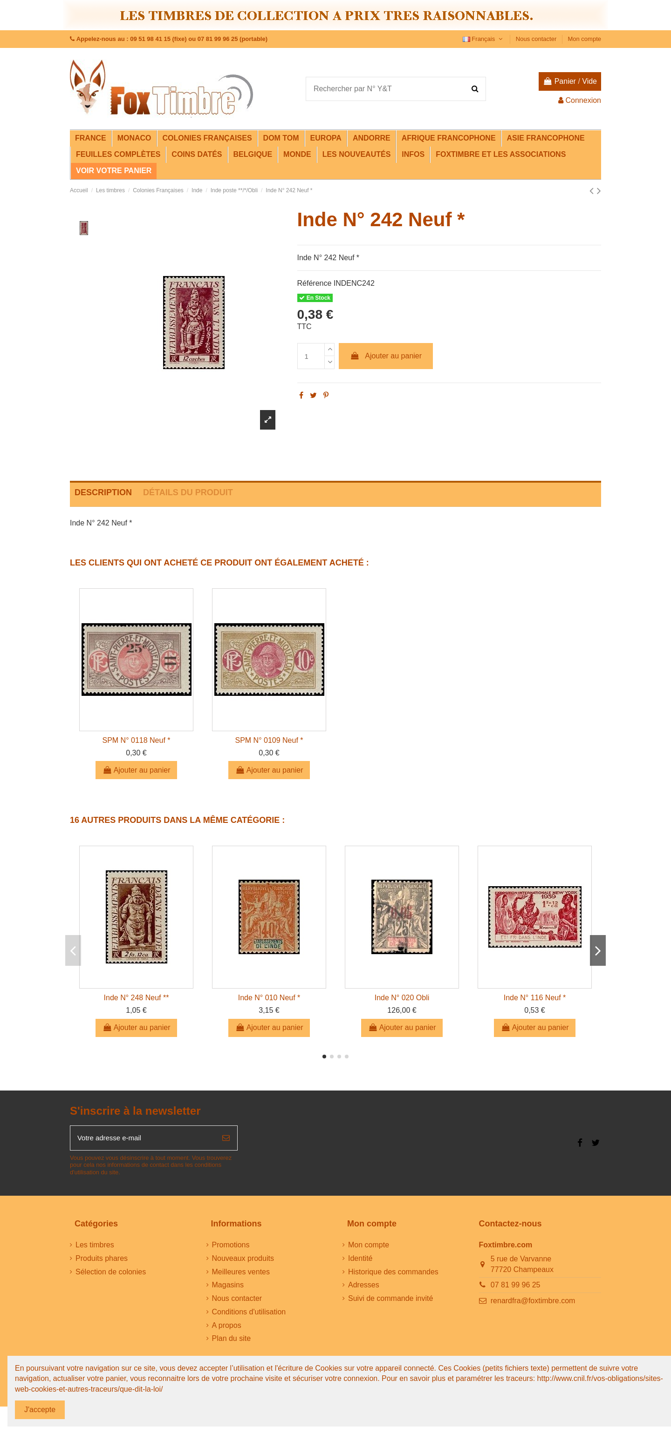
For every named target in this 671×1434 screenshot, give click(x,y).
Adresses (363, 1287)
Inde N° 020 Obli (402, 998)
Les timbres (94, 1247)
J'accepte (39, 1410)
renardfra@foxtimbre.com (533, 1302)
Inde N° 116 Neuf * (535, 998)
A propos (226, 1327)
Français (484, 38)
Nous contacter (537, 38)
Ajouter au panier (386, 356)
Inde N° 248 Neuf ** (136, 998)
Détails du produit (188, 492)
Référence (314, 283)
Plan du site (231, 1340)
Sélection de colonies (110, 1273)
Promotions (231, 1247)
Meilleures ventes (241, 1273)
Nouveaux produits (243, 1260)
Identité (360, 1260)
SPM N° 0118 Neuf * (136, 740)
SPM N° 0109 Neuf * (269, 740)
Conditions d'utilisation (249, 1314)
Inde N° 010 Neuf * (269, 998)
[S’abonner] (226, 1139)
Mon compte (584, 38)
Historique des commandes (393, 1273)
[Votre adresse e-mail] (142, 1139)
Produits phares (101, 1260)
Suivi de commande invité (390, 1300)
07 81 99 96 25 (516, 1287)
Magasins (228, 1287)
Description (103, 492)
